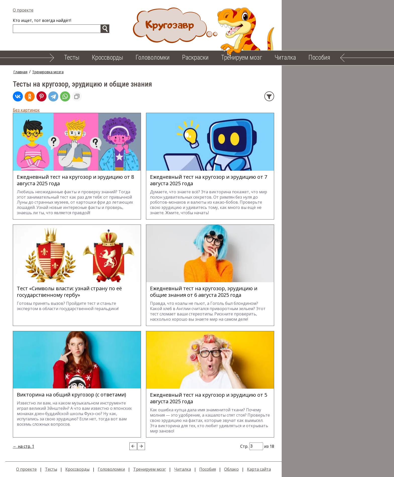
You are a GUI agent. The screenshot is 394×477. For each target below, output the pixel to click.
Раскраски (195, 57)
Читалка (285, 57)
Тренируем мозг (241, 57)
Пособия (319, 57)
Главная (26, 71)
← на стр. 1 (28, 446)
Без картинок (31, 110)
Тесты (71, 57)
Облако (236, 469)
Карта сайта (264, 469)
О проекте (28, 10)
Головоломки (153, 57)
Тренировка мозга (53, 71)
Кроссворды (107, 57)
